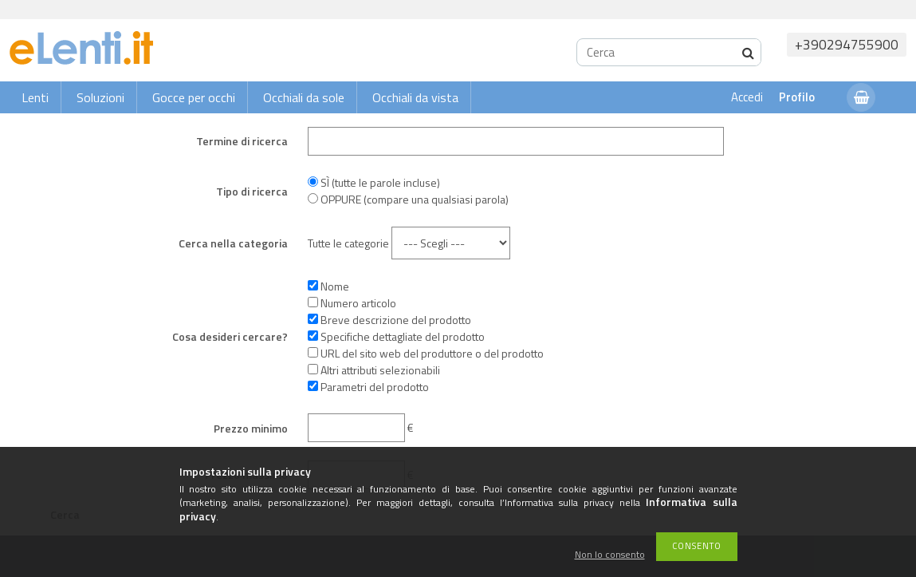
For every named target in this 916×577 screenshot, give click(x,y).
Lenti (35, 97)
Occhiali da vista (415, 97)
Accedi (747, 97)
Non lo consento (610, 555)
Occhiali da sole (303, 97)
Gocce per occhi (193, 97)
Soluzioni (100, 97)
